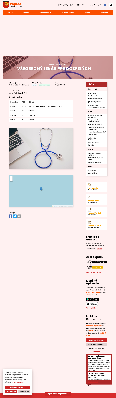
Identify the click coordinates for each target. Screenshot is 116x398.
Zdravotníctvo (44, 47)
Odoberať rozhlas (96, 303)
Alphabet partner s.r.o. (27, 393)
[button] (41, 152)
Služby (34, 47)
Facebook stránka (103, 385)
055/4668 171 (101, 380)
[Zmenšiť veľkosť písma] (90, 5)
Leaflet (54, 168)
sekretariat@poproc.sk (105, 382)
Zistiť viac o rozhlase (96, 307)
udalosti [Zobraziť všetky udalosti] (99, 211)
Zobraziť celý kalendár (94, 235)
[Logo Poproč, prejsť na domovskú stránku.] (13, 4)
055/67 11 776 (60, 47)
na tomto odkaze (13, 382)
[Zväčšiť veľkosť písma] (94, 5)
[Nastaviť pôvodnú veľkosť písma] (92, 5)
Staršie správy (93, 344)
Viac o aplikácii (91, 270)
